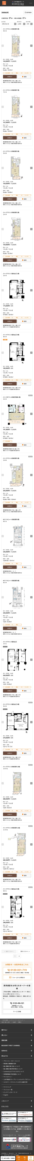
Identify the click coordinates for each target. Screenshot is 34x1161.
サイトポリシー (7, 1077)
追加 (25, 77)
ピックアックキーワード (10, 1092)
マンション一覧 (7, 1089)
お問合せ (9, 77)
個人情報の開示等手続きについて (12, 1069)
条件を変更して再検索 (9, 1158)
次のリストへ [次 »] (24, 951)
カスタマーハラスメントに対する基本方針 (15, 1082)
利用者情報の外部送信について (12, 1074)
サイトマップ (7, 1087)
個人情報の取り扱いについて (11, 1066)
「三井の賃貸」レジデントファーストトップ (12, 1020)
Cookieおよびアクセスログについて (13, 1071)
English (5, 1095)
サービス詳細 (17, 1011)
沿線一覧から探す (5, 1022)
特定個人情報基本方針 (9, 1063)
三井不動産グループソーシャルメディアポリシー (17, 1079)
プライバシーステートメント (11, 1061)
